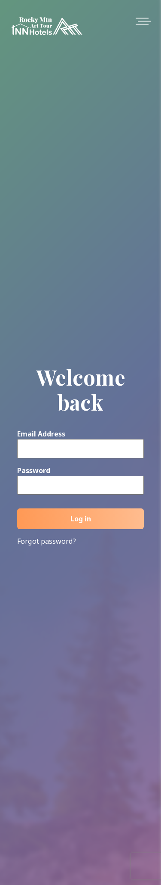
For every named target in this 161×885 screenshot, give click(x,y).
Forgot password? (46, 541)
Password (33, 470)
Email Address (41, 434)
